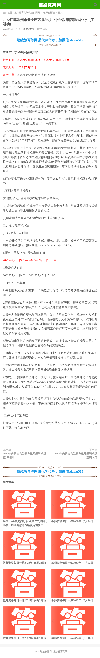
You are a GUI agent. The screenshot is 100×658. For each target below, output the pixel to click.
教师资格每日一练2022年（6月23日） (25, 562)
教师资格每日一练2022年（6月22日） (73, 562)
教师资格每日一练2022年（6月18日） (73, 638)
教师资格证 (49, 12)
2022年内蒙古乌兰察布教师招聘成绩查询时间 (24, 455)
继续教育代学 (60, 651)
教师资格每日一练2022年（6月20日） (73, 600)
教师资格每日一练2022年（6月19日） (25, 638)
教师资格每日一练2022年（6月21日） (25, 600)
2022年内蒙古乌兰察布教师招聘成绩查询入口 (75, 455)
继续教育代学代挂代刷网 (50, 5)
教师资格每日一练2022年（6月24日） (73, 521)
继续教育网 (46, 651)
